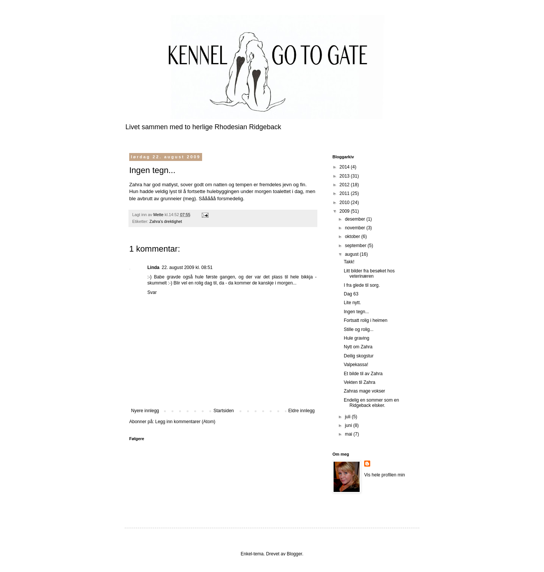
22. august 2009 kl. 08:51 (187, 267)
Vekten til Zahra (359, 382)
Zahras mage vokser (364, 391)
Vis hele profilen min (384, 475)
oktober (353, 236)
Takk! (349, 261)
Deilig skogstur (359, 356)
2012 (345, 184)
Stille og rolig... (359, 329)
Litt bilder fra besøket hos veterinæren (369, 273)
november (355, 227)
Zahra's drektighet (166, 221)
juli (348, 416)
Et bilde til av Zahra (363, 373)
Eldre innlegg (301, 410)
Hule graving (356, 338)
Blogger (294, 554)
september (356, 245)
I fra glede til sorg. (362, 285)
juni (349, 425)
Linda (153, 267)
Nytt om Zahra (358, 346)
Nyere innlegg (145, 410)
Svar (152, 292)
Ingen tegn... (356, 311)
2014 (345, 167)
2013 (345, 176)
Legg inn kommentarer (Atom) (185, 421)
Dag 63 (351, 294)
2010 (345, 202)
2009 (345, 211)
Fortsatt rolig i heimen (365, 320)
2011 (345, 193)
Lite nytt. (352, 302)
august (352, 254)
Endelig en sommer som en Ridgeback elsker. (371, 402)
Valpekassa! (356, 364)
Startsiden (223, 410)
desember (355, 219)
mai (349, 434)
